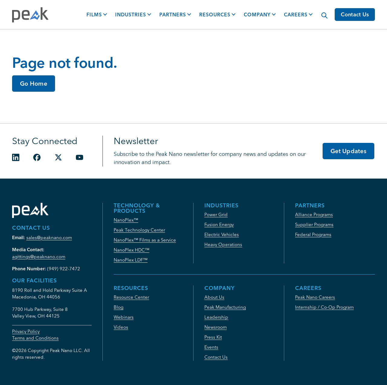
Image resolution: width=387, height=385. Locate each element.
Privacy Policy (26, 331)
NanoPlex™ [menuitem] (126, 220)
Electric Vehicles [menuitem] (221, 234)
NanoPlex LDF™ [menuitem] (131, 260)
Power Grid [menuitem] (216, 214)
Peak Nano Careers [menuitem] (315, 297)
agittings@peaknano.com (38, 256)
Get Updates (348, 151)
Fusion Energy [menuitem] (219, 224)
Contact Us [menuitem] (216, 357)
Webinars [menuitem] (124, 317)
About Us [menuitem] (214, 297)
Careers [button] (295, 15)
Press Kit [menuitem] (213, 337)
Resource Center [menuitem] (131, 297)
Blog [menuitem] (118, 307)
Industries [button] (130, 15)
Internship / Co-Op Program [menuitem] (324, 307)
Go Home (33, 83)
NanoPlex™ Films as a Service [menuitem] (145, 240)
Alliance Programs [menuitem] (314, 214)
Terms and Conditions (35, 338)
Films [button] (94, 15)
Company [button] (257, 15)
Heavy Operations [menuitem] (223, 244)
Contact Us (355, 14)
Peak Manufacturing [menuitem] (225, 307)
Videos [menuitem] (121, 327)
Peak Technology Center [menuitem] (139, 230)
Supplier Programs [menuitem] (314, 224)
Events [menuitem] (211, 347)
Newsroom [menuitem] (215, 327)
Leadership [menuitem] (216, 317)
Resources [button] (214, 15)
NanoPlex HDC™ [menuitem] (131, 250)
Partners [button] (172, 15)
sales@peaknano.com (49, 237)
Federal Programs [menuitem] (313, 234)
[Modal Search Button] (321, 12)
